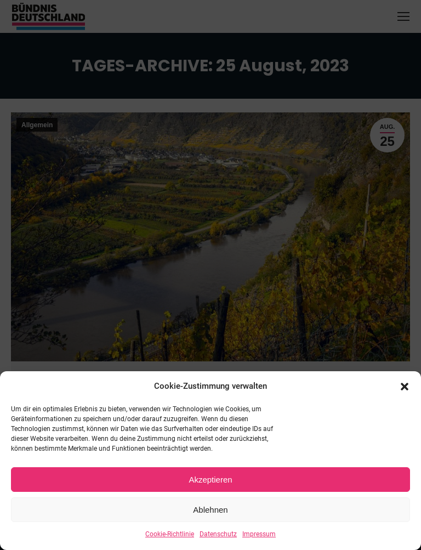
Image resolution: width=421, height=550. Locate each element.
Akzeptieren (210, 479)
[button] (404, 386)
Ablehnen (210, 509)
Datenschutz (218, 534)
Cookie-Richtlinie (169, 534)
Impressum (259, 534)
